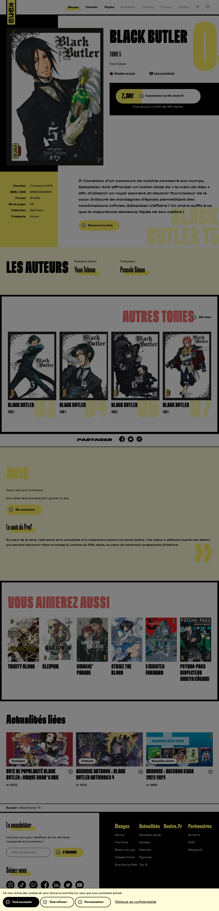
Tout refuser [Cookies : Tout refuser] (58, 902)
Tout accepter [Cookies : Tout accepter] (22, 902)
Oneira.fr (173, 826)
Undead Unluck (125, 857)
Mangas (122, 826)
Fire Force (121, 842)
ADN (191, 842)
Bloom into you (125, 849)
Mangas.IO (195, 849)
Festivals (145, 849)
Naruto (119, 835)
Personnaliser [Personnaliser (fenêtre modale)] (94, 902)
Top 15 (143, 864)
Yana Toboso (118, 64)
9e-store (194, 835)
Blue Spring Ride (126, 864)
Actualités (149, 826)
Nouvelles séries (150, 835)
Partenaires (200, 826)
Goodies (144, 842)
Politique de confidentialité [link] (135, 902)
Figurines (145, 857)
